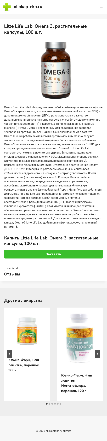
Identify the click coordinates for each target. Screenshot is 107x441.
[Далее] (97, 354)
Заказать (53, 254)
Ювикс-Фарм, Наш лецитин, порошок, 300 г (24, 365)
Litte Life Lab (12, 268)
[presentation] (27, 331)
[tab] (47, 404)
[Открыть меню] (101, 6)
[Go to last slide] (9, 354)
